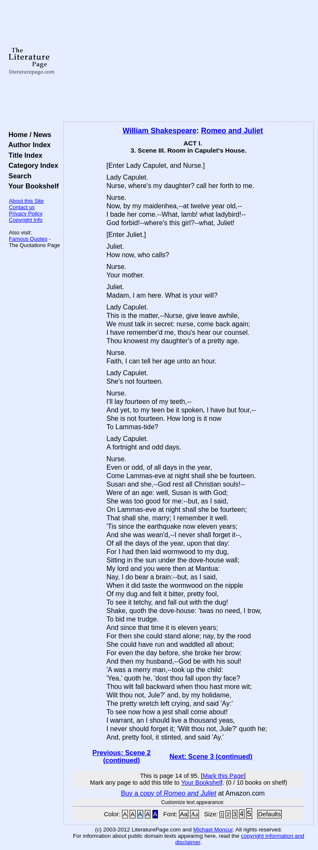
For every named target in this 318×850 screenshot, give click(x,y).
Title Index (23, 155)
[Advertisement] (188, 61)
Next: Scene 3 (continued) (210, 756)
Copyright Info (26, 220)
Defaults (269, 814)
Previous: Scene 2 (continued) (121, 756)
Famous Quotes (28, 239)
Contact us (22, 207)
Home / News (28, 134)
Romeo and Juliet (232, 130)
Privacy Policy (26, 213)
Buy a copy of (168, 793)
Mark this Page (223, 775)
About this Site (26, 201)
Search (18, 176)
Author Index (28, 144)
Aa (184, 814)
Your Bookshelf (32, 186)
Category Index (31, 165)
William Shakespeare (159, 130)
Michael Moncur (213, 829)
